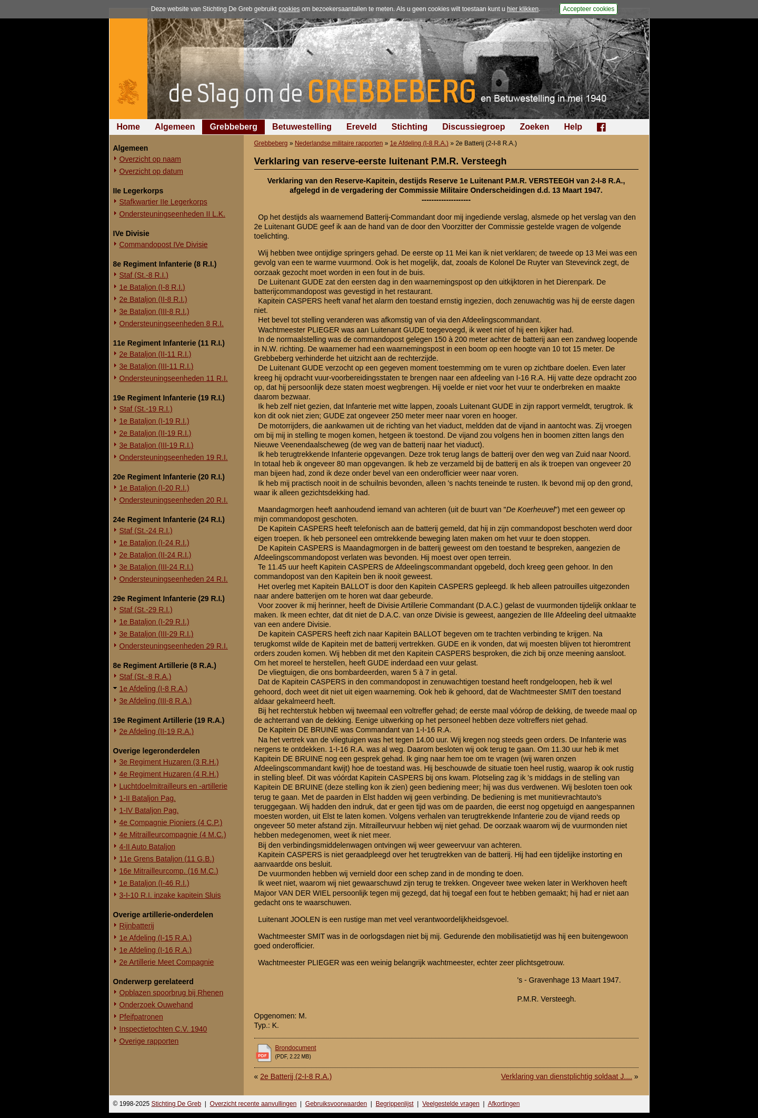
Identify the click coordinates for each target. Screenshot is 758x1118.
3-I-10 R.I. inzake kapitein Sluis (170, 895)
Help (573, 126)
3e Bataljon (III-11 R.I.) (156, 366)
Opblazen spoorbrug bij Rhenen (171, 992)
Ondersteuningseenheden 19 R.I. (173, 457)
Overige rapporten (149, 1041)
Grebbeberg (233, 126)
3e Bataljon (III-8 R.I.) (154, 311)
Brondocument (295, 1048)
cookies (289, 9)
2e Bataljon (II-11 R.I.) (155, 354)
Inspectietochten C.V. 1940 (163, 1029)
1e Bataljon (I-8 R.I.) (152, 287)
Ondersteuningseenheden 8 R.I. (171, 323)
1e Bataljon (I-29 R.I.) (154, 621)
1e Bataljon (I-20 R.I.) (154, 488)
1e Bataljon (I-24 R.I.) (154, 542)
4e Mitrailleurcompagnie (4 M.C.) (172, 834)
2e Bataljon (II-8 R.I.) (153, 299)
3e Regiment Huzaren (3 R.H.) (169, 762)
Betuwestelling (302, 126)
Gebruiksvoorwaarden (336, 1103)
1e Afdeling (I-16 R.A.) (155, 950)
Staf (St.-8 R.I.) (143, 275)
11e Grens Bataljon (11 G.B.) (167, 859)
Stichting (409, 126)
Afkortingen (504, 1103)
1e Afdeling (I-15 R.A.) (155, 938)
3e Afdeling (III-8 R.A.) (155, 701)
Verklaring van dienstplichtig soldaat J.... (566, 1076)
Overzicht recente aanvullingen (253, 1103)
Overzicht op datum (151, 171)
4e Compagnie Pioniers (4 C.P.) (171, 822)
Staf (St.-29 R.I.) (146, 609)
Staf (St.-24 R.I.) (146, 530)
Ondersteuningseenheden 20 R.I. (173, 500)
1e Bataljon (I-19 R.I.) (154, 421)
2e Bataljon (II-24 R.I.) (155, 555)
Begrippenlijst (395, 1103)
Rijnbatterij (136, 925)
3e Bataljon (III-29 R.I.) (156, 634)
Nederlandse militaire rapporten (339, 143)
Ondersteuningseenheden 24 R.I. (173, 579)
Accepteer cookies (588, 9)
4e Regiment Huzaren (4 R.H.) (169, 774)
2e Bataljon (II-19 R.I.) (155, 433)
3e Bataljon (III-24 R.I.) (156, 567)
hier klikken (522, 9)
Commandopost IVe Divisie (163, 244)
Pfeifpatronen (141, 1017)
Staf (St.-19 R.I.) (146, 409)
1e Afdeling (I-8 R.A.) (153, 688)
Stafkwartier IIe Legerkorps (163, 202)
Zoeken (534, 126)
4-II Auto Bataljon (147, 846)
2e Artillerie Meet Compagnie (166, 962)
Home (128, 126)
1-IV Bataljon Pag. (149, 810)
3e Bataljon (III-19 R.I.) (156, 445)
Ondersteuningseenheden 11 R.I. (173, 378)
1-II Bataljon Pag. (147, 798)
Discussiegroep (473, 126)
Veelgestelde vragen (451, 1103)
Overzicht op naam (150, 159)
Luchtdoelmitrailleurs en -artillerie (173, 786)
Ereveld (361, 126)
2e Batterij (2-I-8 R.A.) (296, 1076)
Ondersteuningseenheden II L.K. (172, 214)
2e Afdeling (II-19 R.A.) (156, 731)
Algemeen (175, 126)
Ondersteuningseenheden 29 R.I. (173, 646)
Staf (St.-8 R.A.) (145, 676)
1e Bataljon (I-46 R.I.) (154, 883)
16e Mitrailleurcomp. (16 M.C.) (168, 871)
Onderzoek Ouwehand (156, 1005)
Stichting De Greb (176, 1103)
